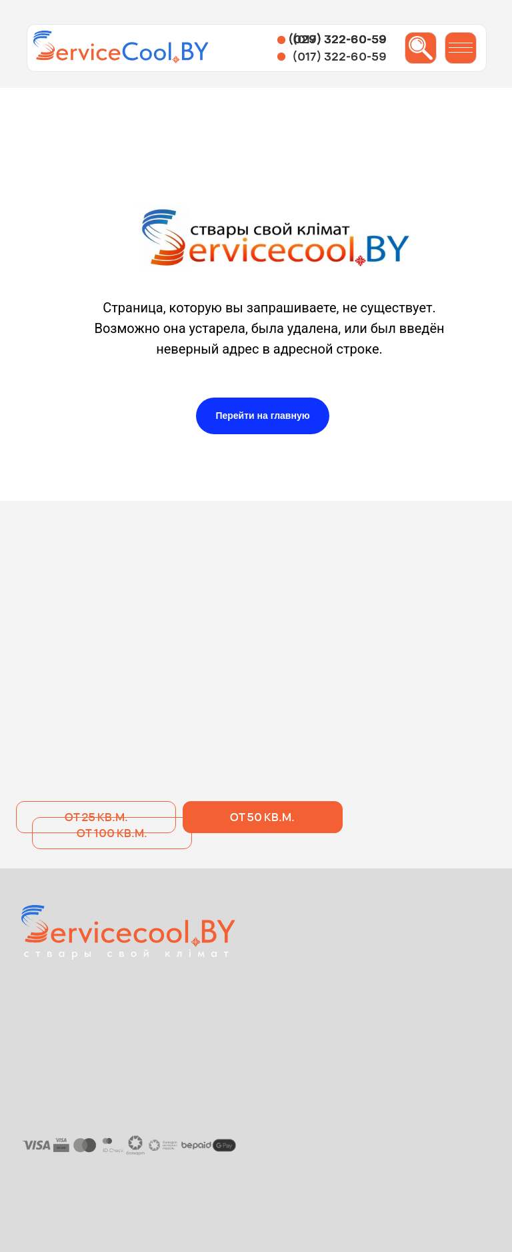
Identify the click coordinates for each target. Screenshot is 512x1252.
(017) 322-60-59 (339, 56)
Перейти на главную (262, 415)
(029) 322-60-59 (337, 39)
